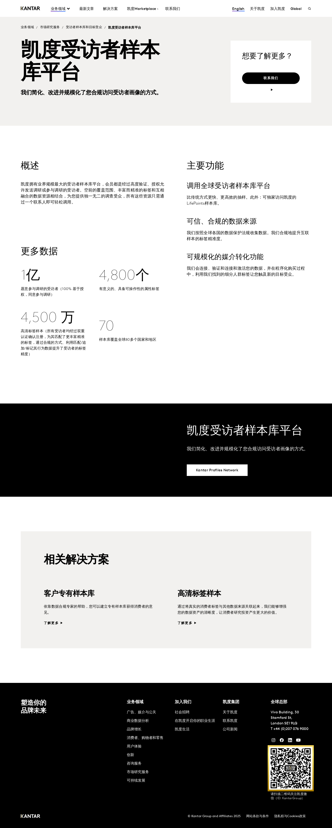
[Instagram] (273, 741)
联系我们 (172, 9)
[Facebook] (282, 741)
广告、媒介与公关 (141, 712)
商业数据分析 (138, 721)
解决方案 (110, 9)
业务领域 (58, 9)
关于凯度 (257, 9)
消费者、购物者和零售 (145, 738)
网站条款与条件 (257, 816)
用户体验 (134, 746)
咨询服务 (134, 763)
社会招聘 (182, 712)
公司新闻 (230, 729)
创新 (130, 755)
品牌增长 (134, 729)
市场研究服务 (50, 27)
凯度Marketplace (141, 9)
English (238, 9)
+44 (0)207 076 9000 (290, 729)
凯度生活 (182, 729)
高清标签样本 (199, 594)
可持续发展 (136, 781)
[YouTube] (290, 741)
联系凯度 (230, 721)
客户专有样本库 (69, 594)
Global (296, 9)
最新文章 (86, 9)
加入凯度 (277, 9)
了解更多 (51, 623)
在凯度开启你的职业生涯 (195, 721)
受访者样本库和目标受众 (84, 27)
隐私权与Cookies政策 (290, 816)
